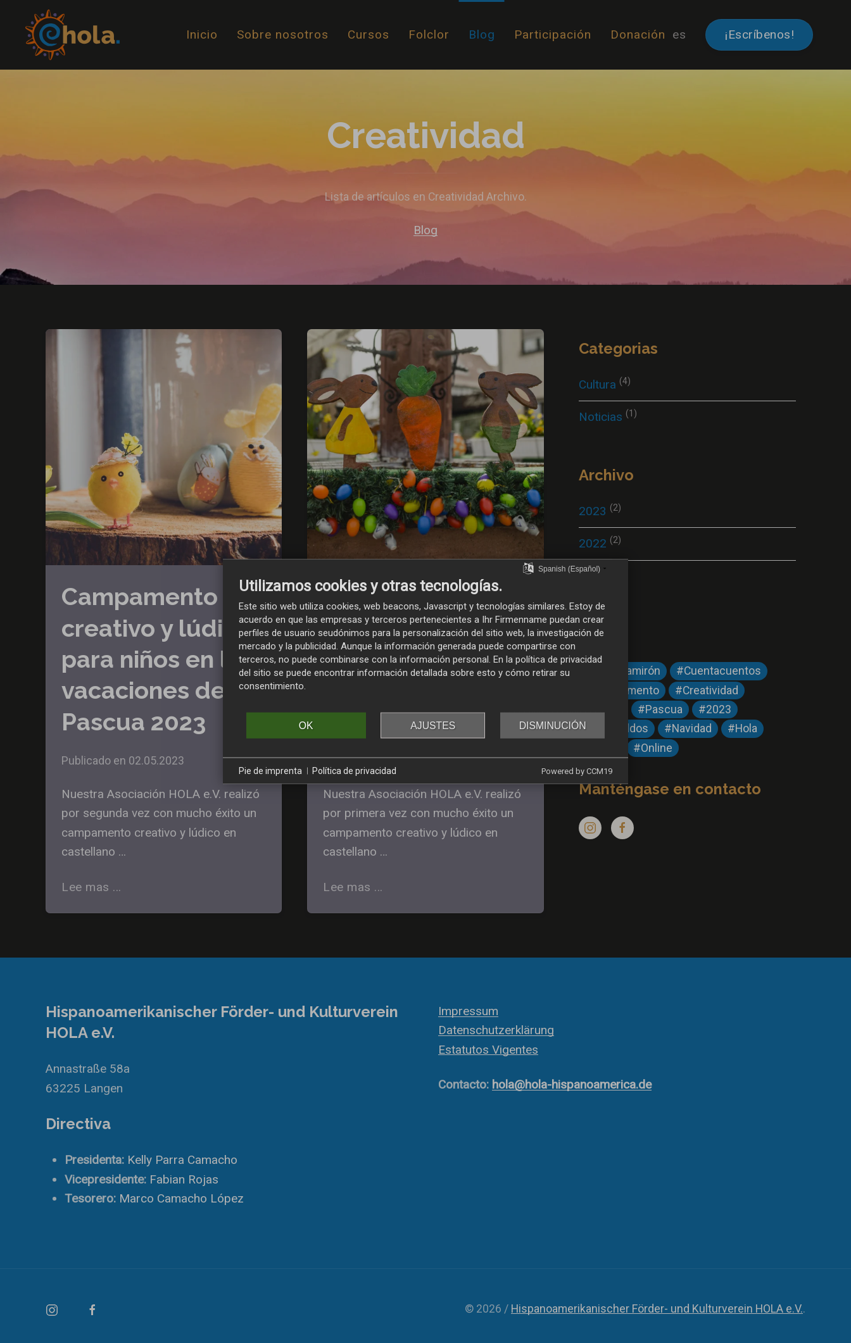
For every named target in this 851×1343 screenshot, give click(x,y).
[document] (425, 643)
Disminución (552, 725)
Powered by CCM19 (576, 771)
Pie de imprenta (270, 770)
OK (306, 725)
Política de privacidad (354, 770)
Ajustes (432, 725)
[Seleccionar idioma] (528, 567)
